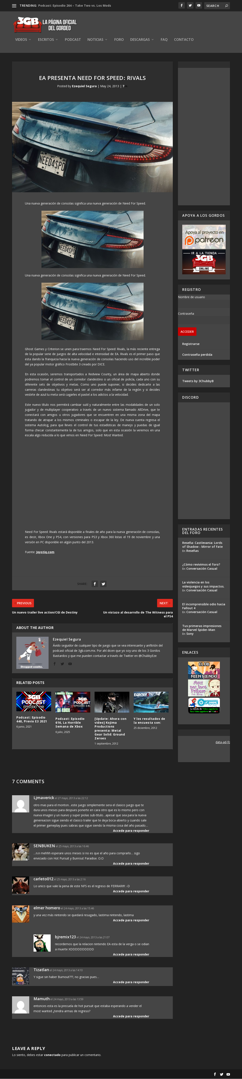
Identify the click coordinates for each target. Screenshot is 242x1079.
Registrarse (190, 344)
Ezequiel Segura (84, 86)
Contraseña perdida (197, 355)
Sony (190, 634)
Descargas (140, 40)
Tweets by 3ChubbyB (198, 381)
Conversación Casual (201, 569)
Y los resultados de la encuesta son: (149, 721)
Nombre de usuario (191, 297)
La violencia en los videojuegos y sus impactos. (203, 585)
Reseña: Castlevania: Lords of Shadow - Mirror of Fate (202, 545)
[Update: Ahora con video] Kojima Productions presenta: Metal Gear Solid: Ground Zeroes (110, 728)
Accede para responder (131, 831)
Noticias (95, 40)
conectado (52, 1055)
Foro (119, 40)
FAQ (164, 40)
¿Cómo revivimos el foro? (201, 565)
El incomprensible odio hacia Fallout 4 (203, 606)
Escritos (46, 40)
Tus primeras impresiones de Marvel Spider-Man (201, 628)
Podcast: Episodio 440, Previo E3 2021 (31, 719)
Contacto (184, 40)
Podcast (73, 40)
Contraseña (186, 314)
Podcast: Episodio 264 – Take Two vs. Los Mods (74, 5)
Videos (21, 40)
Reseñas (192, 551)
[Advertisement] (204, 136)
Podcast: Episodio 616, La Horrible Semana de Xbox (70, 723)
